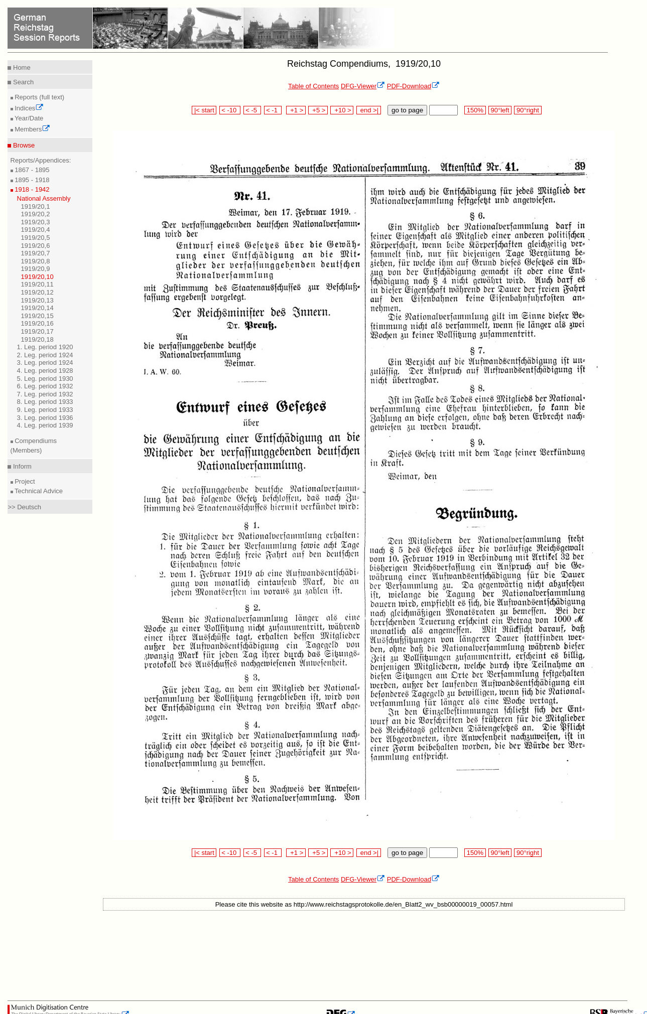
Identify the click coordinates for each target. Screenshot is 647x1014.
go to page (407, 110)
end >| (368, 110)
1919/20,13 (37, 300)
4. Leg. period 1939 (45, 425)
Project (24, 481)
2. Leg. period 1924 (45, 355)
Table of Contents (313, 86)
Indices (28, 108)
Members (32, 129)
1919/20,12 (37, 292)
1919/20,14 (37, 308)
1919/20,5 (35, 237)
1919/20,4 (35, 229)
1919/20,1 (35, 206)
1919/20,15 (37, 316)
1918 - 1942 (31, 189)
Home (20, 67)
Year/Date (28, 118)
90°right (527, 110)
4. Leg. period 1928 (45, 370)
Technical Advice (38, 491)
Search (22, 82)
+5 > (318, 110)
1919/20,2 (35, 214)
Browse (23, 145)
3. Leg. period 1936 (45, 417)
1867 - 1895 (31, 170)
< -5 (252, 110)
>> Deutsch (24, 507)
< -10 (230, 110)
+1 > (296, 110)
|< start (204, 110)
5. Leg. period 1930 (45, 378)
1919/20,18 (37, 339)
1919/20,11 (37, 284)
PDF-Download (413, 86)
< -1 (273, 110)
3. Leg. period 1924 (45, 362)
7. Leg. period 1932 (45, 394)
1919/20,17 (37, 331)
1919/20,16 (37, 323)
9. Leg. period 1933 (45, 409)
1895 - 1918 (31, 180)
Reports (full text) (39, 97)
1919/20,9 (35, 268)
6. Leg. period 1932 (45, 386)
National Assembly (44, 198)
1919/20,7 (35, 253)
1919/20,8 (35, 261)
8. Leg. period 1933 (45, 401)
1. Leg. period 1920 (45, 347)
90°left (500, 110)
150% (475, 110)
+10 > (342, 110)
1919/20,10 (37, 276)
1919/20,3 (35, 222)
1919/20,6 (35, 245)
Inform (21, 466)
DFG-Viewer (363, 86)
